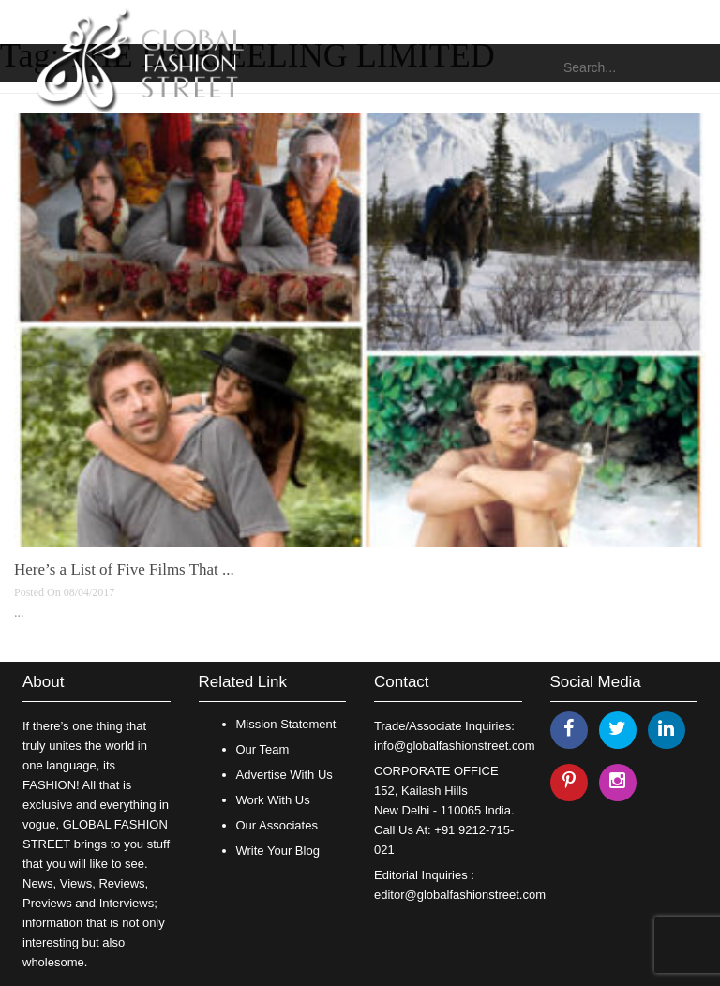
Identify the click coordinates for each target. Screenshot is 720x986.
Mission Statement (286, 724)
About (43, 682)
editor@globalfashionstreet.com (460, 895)
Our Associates (277, 825)
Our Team (263, 749)
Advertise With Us (284, 775)
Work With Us (273, 800)
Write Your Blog (278, 851)
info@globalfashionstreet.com (454, 746)
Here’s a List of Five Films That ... (124, 569)
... (19, 612)
